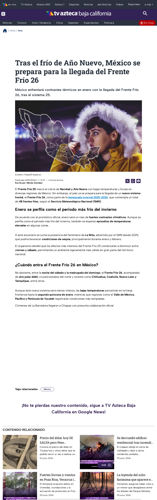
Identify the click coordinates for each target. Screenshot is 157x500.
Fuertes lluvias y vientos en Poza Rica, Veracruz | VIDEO (57, 477)
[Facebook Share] (138, 181)
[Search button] (145, 13)
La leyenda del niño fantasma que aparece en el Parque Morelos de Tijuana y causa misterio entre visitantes (135, 477)
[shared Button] (133, 181)
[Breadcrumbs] (6, 30)
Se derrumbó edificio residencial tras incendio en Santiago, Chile (135, 440)
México (47, 389)
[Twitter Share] (127, 181)
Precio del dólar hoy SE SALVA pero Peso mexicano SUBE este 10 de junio (58, 440)
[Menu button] (11, 13)
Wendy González (35, 183)
